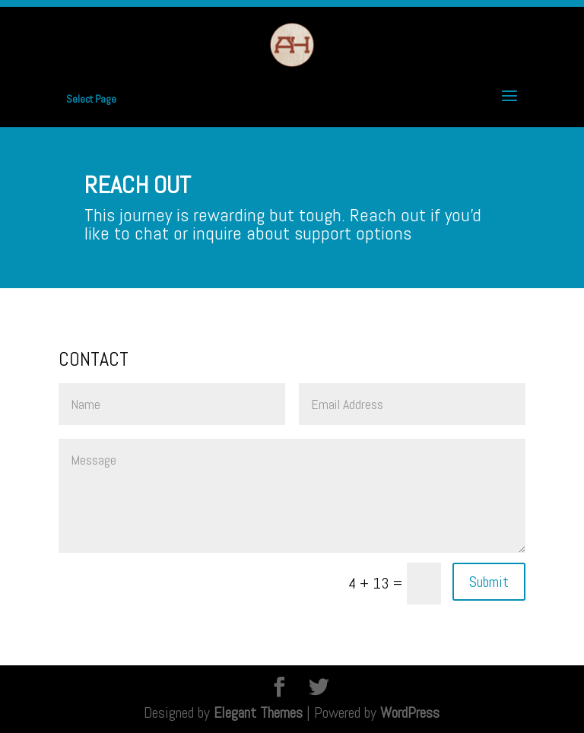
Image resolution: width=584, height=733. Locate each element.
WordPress (410, 712)
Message (292, 496)
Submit (489, 582)
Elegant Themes (258, 712)
